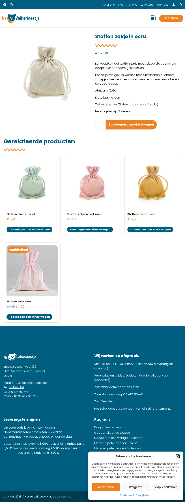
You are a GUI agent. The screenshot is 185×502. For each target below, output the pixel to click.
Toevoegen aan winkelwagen (131, 124)
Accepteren (106, 487)
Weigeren (135, 487)
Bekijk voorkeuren (166, 487)
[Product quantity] (100, 124)
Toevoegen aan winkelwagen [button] (29, 229)
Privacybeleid (142, 495)
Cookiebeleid (127, 495)
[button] (178, 456)
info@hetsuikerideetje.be (29, 383)
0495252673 (20, 392)
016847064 (16, 387)
